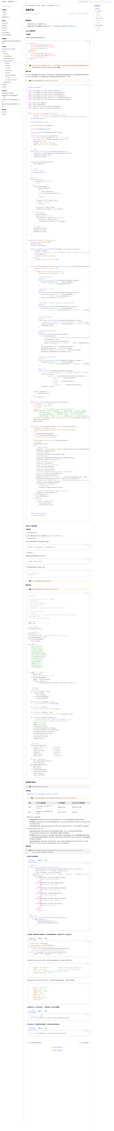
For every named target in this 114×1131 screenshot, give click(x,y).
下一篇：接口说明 (84, 1081)
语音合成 (43, 10)
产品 (20, 2)
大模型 (16, 2)
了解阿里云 (52, 2)
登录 (109, 2)
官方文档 (4, 6)
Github (29, 561)
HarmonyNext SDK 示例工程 (51, 828)
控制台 (99, 2)
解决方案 (25, 2)
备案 (96, 2)
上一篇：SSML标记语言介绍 (33, 1081)
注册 (104, 2)
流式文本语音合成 (51, 10)
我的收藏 (86, 18)
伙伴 (43, 2)
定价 (34, 2)
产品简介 (44, 29)
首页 (26, 10)
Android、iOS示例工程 (36, 828)
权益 (30, 2)
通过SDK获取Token (70, 31)
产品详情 (79, 18)
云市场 (38, 2)
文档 (93, 2)
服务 (46, 2)
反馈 (60, 1089)
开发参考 (38, 10)
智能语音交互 (11, 6)
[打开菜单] (2, 2)
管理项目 (49, 31)
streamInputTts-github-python (54, 561)
